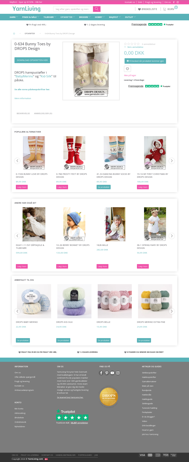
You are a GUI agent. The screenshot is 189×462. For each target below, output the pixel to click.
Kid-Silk (46, 76)
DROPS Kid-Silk (64, 322)
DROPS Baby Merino (27, 322)
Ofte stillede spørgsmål (25, 377)
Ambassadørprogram (24, 390)
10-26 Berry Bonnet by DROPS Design (72, 246)
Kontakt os (130, 2)
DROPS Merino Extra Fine (151, 322)
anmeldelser (149, 44)
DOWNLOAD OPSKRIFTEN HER (32, 60)
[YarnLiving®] (26, 8)
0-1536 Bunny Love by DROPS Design (31, 175)
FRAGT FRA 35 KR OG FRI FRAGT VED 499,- (39, 352)
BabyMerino (24, 76)
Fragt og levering (153, 2)
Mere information (22, 98)
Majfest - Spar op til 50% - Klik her (26, 2)
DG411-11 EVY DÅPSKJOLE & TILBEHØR (30, 246)
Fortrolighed (85, 455)
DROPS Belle (103, 322)
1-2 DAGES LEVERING (89, 352)
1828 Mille (102, 245)
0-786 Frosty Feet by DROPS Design (71, 175)
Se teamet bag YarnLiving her (70, 397)
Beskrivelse (23, 113)
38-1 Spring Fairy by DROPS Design (152, 246)
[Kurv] (170, 8)
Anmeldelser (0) (43, 113)
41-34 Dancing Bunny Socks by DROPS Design (113, 175)
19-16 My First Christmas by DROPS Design (152, 175)
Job (96, 455)
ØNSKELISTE (148, 9)
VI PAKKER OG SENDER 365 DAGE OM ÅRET (145, 352)
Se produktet (103, 187)
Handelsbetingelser (65, 455)
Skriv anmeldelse (135, 47)
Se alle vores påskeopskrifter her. (32, 89)
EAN (140, 2)
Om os (167, 2)
